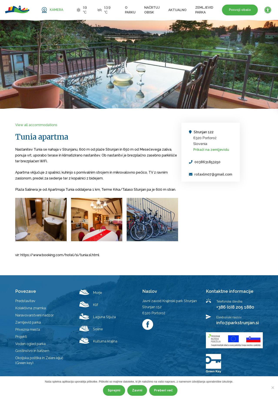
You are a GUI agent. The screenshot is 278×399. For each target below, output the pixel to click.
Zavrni (137, 390)
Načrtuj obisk (152, 10)
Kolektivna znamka (30, 308)
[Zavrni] (272, 387)
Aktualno (177, 10)
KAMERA (56, 10)
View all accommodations (36, 125)
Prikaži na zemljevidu (211, 150)
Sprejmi (114, 390)
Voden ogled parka (30, 344)
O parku (130, 10)
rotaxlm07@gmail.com (213, 174)
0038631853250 (207, 162)
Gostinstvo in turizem (32, 351)
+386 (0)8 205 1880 (235, 307)
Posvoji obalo (240, 10)
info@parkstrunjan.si (237, 322)
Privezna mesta (27, 329)
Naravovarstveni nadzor (34, 315)
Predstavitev (25, 301)
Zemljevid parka (204, 10)
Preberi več (163, 390)
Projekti (21, 337)
